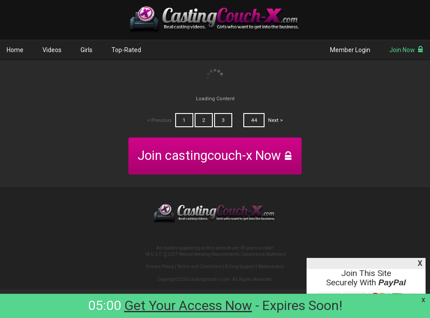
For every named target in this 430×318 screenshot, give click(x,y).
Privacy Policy (160, 266)
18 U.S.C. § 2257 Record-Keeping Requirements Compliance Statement (215, 254)
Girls (86, 49)
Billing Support (240, 266)
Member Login (350, 49)
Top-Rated (126, 49)
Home (15, 49)
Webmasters (271, 266)
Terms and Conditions (199, 266)
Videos (51, 49)
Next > (275, 120)
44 (254, 120)
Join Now (406, 49)
